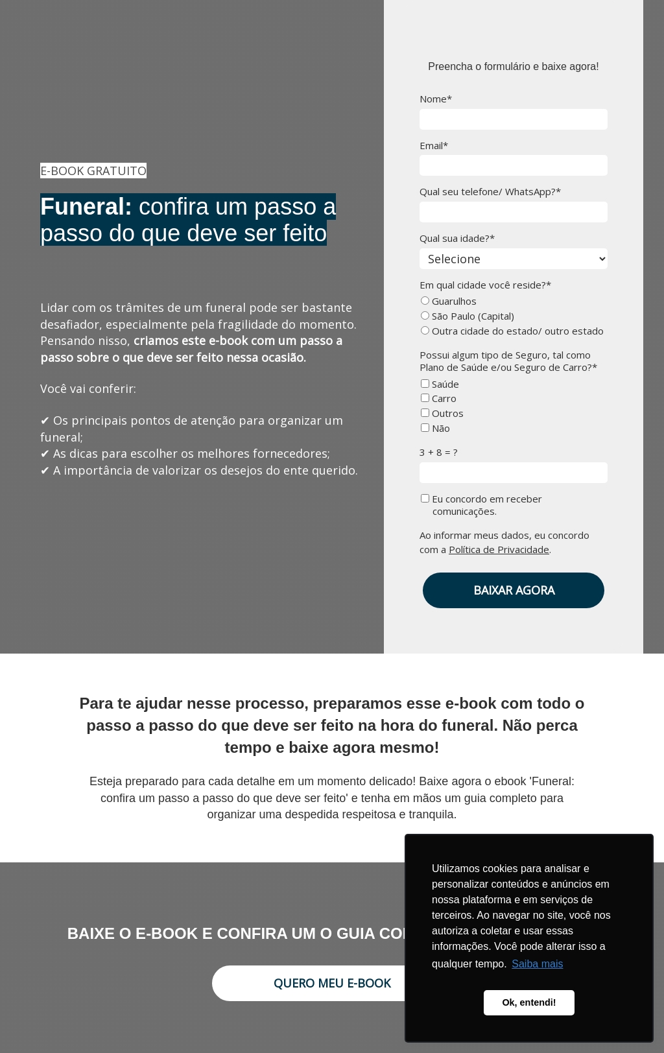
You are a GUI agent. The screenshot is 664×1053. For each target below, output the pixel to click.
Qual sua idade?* (457, 238)
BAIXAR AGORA (513, 590)
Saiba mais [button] (537, 963)
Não (435, 428)
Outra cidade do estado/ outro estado (512, 331)
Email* (434, 145)
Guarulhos (449, 301)
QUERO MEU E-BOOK (332, 983)
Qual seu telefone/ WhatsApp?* (490, 191)
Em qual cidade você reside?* (485, 285)
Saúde (440, 384)
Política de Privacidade (499, 549)
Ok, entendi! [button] (529, 1002)
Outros (442, 413)
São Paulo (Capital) (467, 316)
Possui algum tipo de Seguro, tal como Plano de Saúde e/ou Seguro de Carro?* (508, 361)
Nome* (436, 99)
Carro (438, 398)
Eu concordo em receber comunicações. (481, 505)
